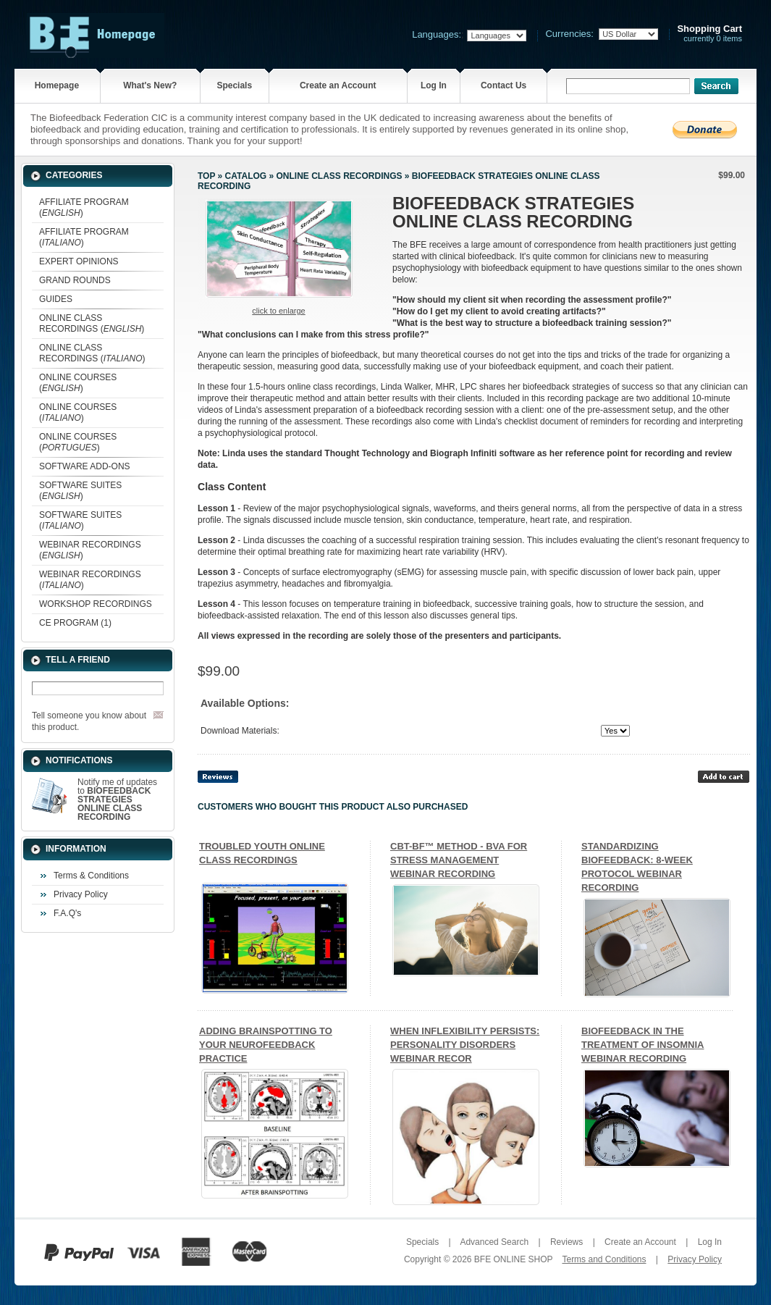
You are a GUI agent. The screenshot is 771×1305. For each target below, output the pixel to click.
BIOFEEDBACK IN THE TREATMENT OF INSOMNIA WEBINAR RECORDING (642, 1044)
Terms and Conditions (604, 1259)
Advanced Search (494, 1242)
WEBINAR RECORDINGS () (90, 550)
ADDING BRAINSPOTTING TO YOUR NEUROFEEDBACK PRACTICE (265, 1044)
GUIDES (55, 299)
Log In (434, 85)
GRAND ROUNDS (75, 280)
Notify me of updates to (117, 799)
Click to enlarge (278, 310)
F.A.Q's (67, 913)
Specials (234, 85)
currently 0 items (709, 34)
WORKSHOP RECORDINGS (95, 604)
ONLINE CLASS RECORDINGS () (91, 323)
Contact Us (503, 85)
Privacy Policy (81, 894)
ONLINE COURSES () (78, 382)
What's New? (150, 85)
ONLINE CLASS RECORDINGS (339, 176)
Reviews (566, 1242)
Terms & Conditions (91, 875)
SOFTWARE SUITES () (80, 490)
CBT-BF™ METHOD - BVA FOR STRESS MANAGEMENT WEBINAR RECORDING (458, 860)
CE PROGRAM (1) (75, 623)
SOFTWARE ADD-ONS (84, 466)
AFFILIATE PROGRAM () (84, 207)
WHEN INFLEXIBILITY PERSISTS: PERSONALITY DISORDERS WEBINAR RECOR (464, 1044)
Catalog (246, 176)
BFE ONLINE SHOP (513, 1259)
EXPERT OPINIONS (79, 261)
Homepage (57, 85)
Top (206, 176)
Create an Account (338, 85)
